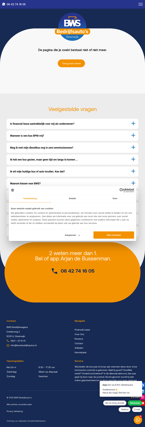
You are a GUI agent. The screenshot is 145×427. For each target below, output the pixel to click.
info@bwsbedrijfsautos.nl (24, 345)
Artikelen (79, 347)
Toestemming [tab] (30, 198)
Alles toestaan (114, 235)
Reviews (79, 338)
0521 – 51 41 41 (18, 340)
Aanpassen (72, 235)
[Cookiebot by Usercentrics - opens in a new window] (121, 190)
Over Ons (79, 334)
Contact (79, 343)
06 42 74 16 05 (16, 4)
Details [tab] (72, 198)
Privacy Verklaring (15, 411)
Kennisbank (81, 352)
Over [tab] (115, 198)
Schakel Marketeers (36, 421)
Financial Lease (82, 329)
